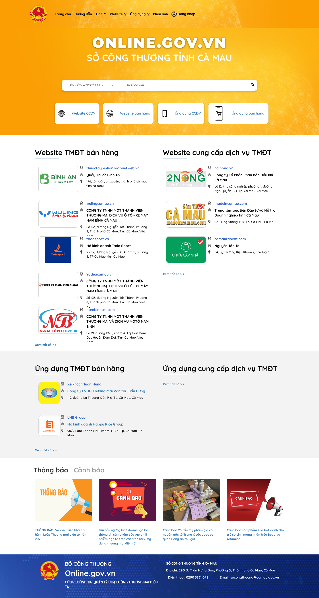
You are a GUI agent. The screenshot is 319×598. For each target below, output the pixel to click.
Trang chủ (63, 14)
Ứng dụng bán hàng (248, 113)
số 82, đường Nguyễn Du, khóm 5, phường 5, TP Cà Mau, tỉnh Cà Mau (117, 254)
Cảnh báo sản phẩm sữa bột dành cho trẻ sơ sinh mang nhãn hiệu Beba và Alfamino (255, 534)
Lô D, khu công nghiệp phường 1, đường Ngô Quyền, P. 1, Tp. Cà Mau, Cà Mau (243, 188)
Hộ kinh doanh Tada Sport (108, 245)
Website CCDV (83, 113)
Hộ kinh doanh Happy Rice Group (95, 424)
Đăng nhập (183, 14)
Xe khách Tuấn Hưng (84, 384)
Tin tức (100, 14)
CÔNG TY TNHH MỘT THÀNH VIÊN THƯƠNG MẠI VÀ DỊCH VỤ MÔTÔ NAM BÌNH (117, 321)
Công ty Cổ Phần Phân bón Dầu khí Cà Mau (243, 177)
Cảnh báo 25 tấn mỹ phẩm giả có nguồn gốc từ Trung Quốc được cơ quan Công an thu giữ (188, 534)
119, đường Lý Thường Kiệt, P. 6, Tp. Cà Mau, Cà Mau (105, 398)
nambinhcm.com (100, 309)
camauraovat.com (230, 239)
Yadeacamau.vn (100, 274)
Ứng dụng (140, 14)
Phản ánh (160, 14)
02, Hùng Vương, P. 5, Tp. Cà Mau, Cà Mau (244, 222)
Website (118, 14)
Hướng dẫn (83, 14)
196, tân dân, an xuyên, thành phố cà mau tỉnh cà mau (117, 183)
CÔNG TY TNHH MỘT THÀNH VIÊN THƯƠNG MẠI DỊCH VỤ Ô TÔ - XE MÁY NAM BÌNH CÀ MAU (117, 215)
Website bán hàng (135, 113)
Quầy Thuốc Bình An (103, 175)
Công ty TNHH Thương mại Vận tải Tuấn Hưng (106, 391)
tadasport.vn (97, 239)
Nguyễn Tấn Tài (227, 245)
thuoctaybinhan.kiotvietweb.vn (113, 168)
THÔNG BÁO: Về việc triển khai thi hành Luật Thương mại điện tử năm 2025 (61, 534)
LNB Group (76, 417)
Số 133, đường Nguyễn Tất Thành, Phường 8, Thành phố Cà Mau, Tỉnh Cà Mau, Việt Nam (116, 231)
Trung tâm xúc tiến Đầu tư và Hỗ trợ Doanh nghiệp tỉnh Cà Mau (244, 213)
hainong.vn (223, 168)
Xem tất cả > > (45, 345)
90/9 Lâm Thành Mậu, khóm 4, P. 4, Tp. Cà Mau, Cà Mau (104, 433)
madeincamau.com (230, 203)
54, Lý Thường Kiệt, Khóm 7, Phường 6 (241, 252)
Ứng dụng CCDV (188, 113)
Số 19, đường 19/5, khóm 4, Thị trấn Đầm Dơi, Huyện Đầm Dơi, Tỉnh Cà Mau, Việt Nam (116, 337)
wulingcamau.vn (100, 203)
